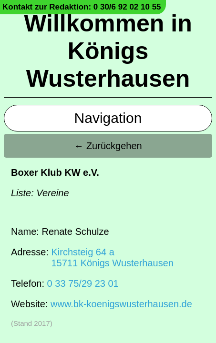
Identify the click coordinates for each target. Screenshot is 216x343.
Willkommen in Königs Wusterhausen (108, 51)
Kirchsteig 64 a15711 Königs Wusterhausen (112, 257)
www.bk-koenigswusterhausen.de (121, 304)
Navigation (108, 118)
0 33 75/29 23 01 (83, 283)
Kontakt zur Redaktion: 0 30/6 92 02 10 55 (81, 6)
